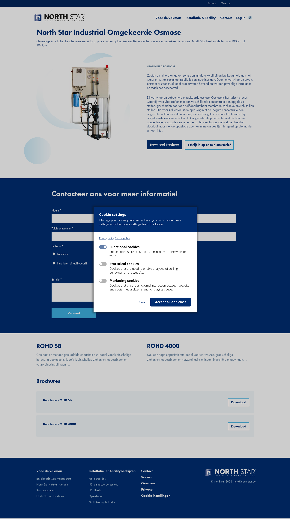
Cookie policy (122, 238)
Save (142, 302)
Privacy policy (106, 238)
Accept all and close (170, 302)
